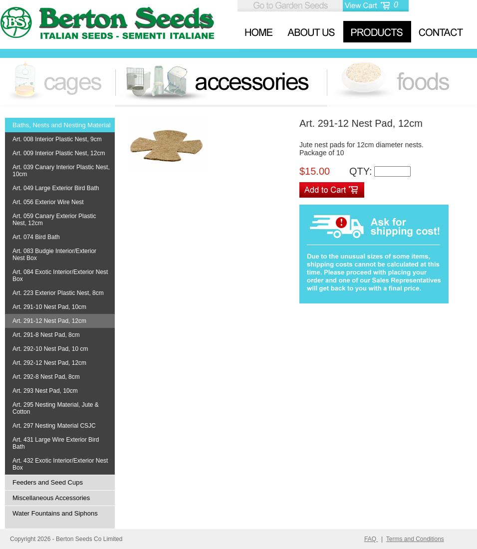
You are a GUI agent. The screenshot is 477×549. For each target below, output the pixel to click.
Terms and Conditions (415, 539)
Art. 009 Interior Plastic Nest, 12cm (58, 153)
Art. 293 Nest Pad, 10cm (45, 390)
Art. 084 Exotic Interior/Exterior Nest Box (60, 275)
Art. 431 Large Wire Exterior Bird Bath (55, 443)
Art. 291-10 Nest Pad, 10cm (49, 306)
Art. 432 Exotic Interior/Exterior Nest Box (60, 464)
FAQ (371, 539)
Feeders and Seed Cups (47, 482)
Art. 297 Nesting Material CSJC (54, 425)
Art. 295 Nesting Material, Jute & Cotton (55, 408)
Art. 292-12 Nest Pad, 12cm (49, 362)
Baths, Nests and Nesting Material (61, 125)
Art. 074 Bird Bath (36, 237)
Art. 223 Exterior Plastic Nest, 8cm (58, 292)
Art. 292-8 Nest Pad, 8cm (46, 376)
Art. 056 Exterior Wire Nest (48, 202)
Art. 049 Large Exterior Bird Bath (55, 188)
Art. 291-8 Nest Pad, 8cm (46, 334)
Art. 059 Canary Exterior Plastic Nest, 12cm (54, 220)
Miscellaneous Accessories (51, 498)
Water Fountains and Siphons (55, 513)
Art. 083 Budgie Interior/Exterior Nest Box (54, 255)
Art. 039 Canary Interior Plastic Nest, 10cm (61, 171)
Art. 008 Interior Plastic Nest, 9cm (57, 139)
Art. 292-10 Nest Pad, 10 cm (50, 348)
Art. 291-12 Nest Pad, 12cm (49, 320)
